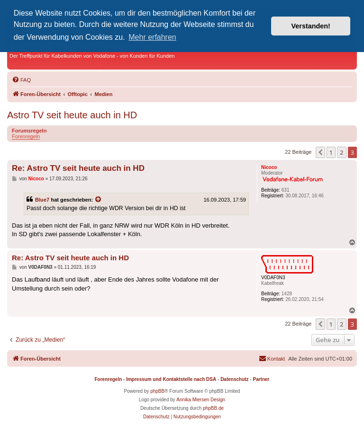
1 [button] (331, 152)
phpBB (157, 391)
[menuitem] (21, 80)
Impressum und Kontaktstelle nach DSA (171, 379)
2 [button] (341, 152)
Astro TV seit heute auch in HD (72, 115)
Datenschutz (234, 379)
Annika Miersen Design (200, 399)
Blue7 (42, 200)
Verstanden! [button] (310, 26)
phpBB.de (213, 408)
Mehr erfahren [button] (152, 37)
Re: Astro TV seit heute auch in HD (78, 168)
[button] (320, 152)
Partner (261, 379)
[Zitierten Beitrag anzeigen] (98, 199)
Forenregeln (26, 136)
